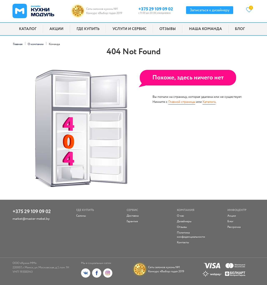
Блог (240, 29)
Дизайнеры (184, 221)
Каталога (209, 101)
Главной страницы (181, 101)
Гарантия (132, 221)
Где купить (88, 29)
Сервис (132, 210)
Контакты (183, 242)
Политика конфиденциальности (189, 235)
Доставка (133, 216)
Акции (56, 29)
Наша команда (205, 29)
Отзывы (167, 29)
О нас (180, 216)
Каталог (28, 29)
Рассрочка (234, 227)
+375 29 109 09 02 (155, 8)
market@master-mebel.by (31, 218)
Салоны (81, 216)
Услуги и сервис (129, 29)
